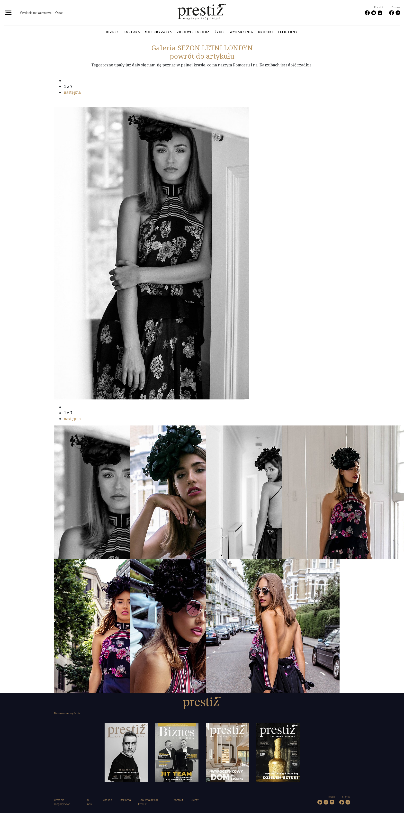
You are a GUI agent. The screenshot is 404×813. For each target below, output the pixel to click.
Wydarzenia (241, 31)
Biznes (112, 31)
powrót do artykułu (202, 56)
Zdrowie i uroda (193, 31)
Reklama (125, 800)
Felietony (288, 31)
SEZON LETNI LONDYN (202, 47)
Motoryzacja (158, 31)
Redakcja (107, 800)
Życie (220, 31)
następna (72, 92)
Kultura (132, 31)
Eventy (194, 800)
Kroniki (265, 31)
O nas (59, 13)
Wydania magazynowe (36, 13)
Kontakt (178, 800)
